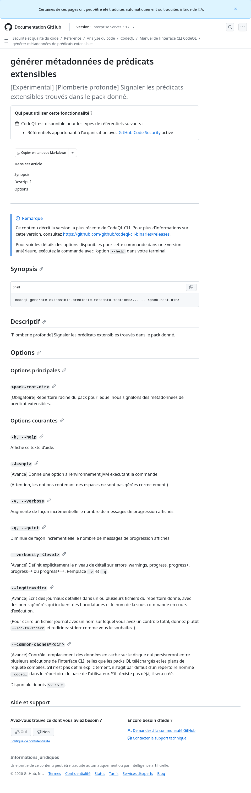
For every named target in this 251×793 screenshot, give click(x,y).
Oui (21, 731)
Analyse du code (101, 38)
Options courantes (37, 420)
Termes (54, 773)
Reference (72, 38)
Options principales (38, 370)
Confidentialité (77, 773)
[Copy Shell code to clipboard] (191, 287)
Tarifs (113, 773)
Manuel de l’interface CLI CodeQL (168, 38)
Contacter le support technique (157, 738)
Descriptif (28, 321)
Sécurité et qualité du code (35, 38)
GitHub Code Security (140, 132)
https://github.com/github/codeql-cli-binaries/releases (116, 234)
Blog (161, 773)
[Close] (236, 9)
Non (43, 731)
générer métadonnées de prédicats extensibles (53, 43)
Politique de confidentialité (30, 741)
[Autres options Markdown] (72, 153)
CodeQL (127, 38)
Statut (100, 773)
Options (25, 352)
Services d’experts (138, 773)
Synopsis (26, 268)
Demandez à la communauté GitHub (161, 730)
